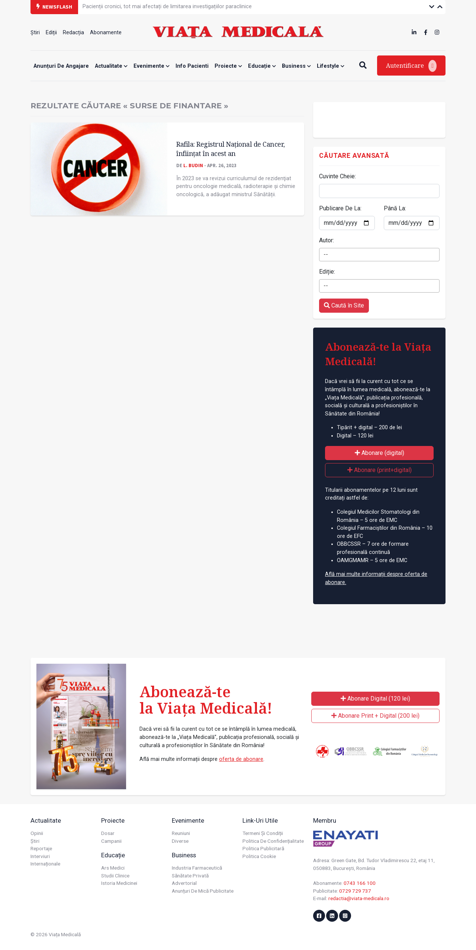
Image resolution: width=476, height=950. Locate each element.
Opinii (36, 833)
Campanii (111, 841)
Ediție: (327, 271)
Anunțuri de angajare (61, 66)
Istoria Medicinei (119, 883)
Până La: (395, 208)
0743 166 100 (360, 883)
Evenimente (152, 66)
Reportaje (41, 848)
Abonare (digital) (379, 452)
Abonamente (106, 32)
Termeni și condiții (262, 833)
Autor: (326, 240)
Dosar (108, 833)
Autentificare (411, 66)
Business (296, 66)
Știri (35, 32)
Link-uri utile (260, 820)
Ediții (51, 32)
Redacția (73, 32)
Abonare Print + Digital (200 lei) (375, 715)
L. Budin (193, 165)
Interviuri (40, 856)
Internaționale (45, 864)
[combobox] (379, 254)
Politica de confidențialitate (273, 841)
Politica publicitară (263, 848)
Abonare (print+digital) (379, 470)
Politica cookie (259, 856)
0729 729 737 (355, 891)
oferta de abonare (241, 759)
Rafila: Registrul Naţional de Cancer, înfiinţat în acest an (230, 149)
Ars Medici (113, 868)
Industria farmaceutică (197, 868)
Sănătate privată (190, 876)
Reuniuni (181, 833)
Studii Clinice (115, 876)
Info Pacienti (192, 66)
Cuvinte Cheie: (337, 176)
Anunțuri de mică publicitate (203, 891)
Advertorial (184, 883)
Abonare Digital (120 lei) (375, 698)
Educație (262, 66)
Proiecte (228, 66)
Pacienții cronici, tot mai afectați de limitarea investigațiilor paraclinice (167, 6)
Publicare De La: (340, 208)
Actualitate (111, 66)
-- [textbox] (326, 254)
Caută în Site (344, 305)
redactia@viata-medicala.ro (358, 898)
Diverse (180, 841)
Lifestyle (330, 66)
